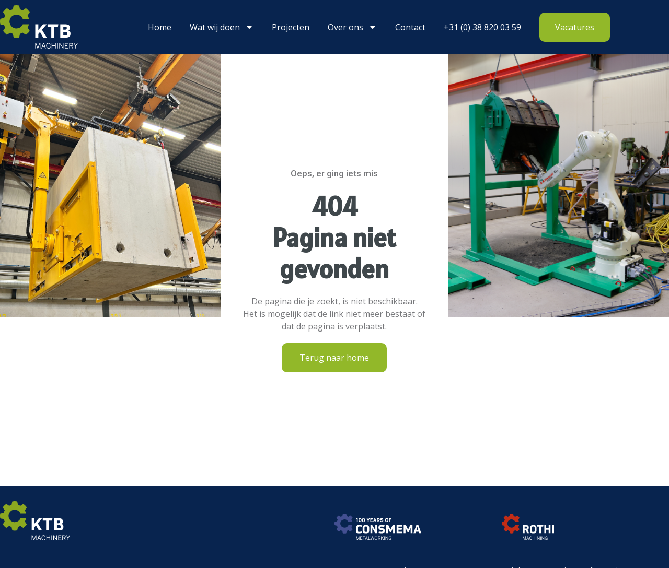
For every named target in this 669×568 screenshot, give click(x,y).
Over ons (352, 27)
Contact (410, 27)
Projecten (290, 27)
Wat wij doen (221, 27)
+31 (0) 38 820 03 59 (482, 27)
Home (159, 27)
